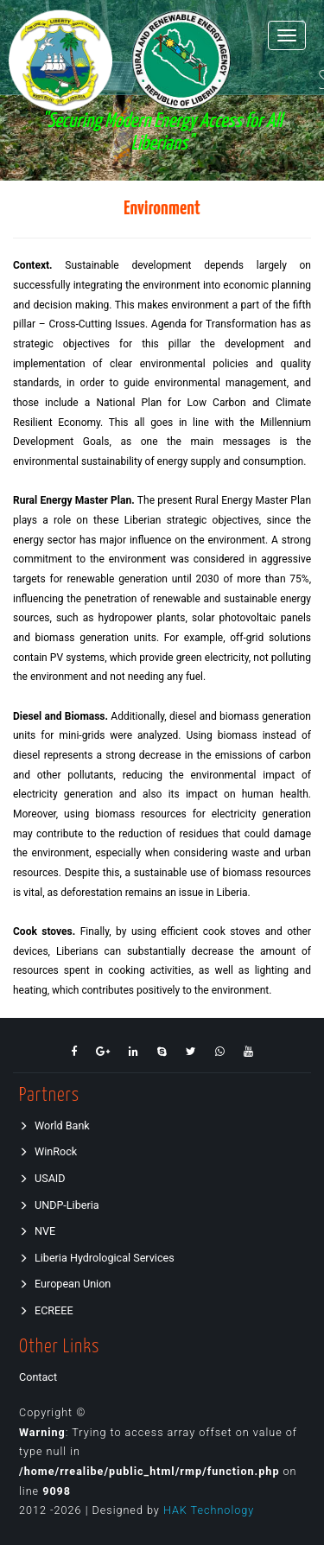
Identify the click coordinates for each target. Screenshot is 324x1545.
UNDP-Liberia (59, 1204)
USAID (42, 1178)
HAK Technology (208, 1510)
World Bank (54, 1125)
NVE (37, 1230)
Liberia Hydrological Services (97, 1257)
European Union (65, 1283)
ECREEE (46, 1310)
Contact (38, 1376)
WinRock (48, 1151)
